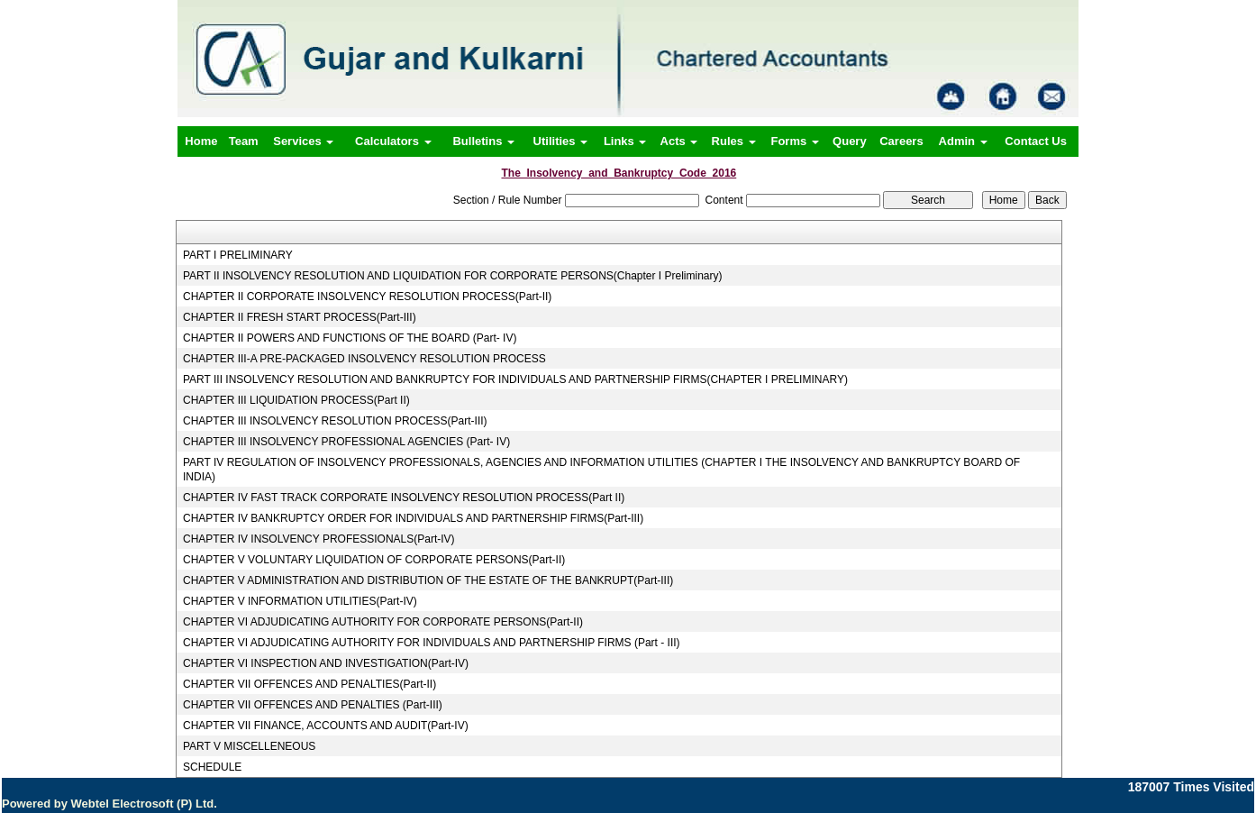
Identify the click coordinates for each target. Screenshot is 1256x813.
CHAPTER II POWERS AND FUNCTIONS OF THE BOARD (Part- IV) (349, 338)
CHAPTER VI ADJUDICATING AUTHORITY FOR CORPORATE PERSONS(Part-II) (383, 622)
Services (303, 141)
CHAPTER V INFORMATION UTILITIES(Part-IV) (300, 601)
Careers (901, 141)
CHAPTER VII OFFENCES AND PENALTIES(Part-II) (309, 684)
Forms (794, 141)
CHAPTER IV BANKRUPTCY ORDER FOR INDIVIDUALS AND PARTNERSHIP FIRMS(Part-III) (413, 518)
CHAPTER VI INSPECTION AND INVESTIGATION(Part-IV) (326, 663)
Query (850, 141)
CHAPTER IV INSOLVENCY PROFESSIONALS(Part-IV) (319, 539)
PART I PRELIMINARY (238, 255)
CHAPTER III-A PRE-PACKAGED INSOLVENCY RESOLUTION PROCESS (364, 358)
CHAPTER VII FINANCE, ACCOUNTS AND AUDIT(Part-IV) (326, 725)
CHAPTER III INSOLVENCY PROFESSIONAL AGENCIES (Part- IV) (346, 441)
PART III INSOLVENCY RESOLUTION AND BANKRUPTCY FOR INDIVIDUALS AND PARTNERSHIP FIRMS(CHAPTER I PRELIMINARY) (515, 379)
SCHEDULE (212, 767)
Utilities (560, 141)
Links (625, 141)
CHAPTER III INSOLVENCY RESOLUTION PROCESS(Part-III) (335, 421)
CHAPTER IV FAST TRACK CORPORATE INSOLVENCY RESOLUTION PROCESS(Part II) (403, 497)
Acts (679, 141)
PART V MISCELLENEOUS (249, 746)
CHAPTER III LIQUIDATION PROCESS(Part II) (296, 400)
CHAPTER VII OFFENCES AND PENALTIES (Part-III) (312, 705)
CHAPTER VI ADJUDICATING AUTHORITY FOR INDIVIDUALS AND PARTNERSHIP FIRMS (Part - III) (431, 642)
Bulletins (483, 141)
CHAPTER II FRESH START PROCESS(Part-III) (299, 317)
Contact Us (1036, 141)
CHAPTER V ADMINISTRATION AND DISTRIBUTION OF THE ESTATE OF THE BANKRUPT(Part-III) (428, 580)
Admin (963, 141)
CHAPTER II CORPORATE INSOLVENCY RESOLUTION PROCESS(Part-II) (367, 296)
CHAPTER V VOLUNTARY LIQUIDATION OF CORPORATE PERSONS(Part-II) (374, 559)
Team (244, 141)
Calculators (393, 141)
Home (201, 141)
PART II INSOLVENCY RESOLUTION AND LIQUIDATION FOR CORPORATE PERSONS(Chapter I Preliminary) (453, 275)
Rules (734, 141)
